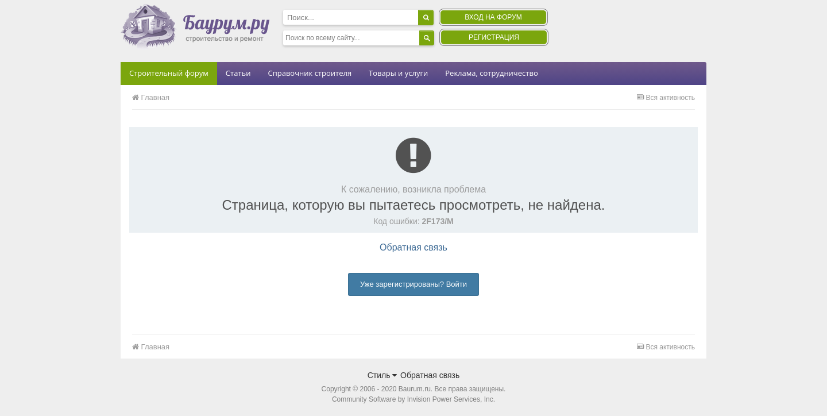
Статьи (238, 73)
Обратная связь (413, 247)
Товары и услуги (398, 73)
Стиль (382, 375)
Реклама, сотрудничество (491, 73)
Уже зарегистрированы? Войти (413, 284)
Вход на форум (493, 17)
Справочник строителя (309, 73)
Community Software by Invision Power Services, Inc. (413, 399)
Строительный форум (168, 73)
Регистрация (494, 37)
